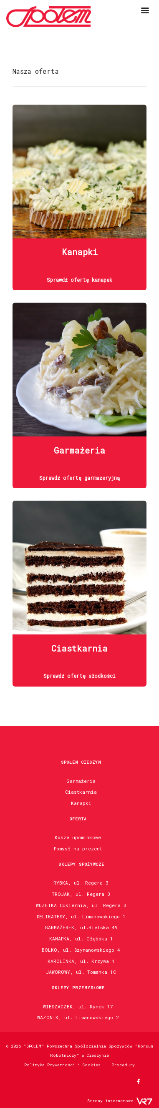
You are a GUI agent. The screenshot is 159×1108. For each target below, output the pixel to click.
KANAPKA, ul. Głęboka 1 (81, 938)
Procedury (123, 1065)
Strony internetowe (110, 1100)
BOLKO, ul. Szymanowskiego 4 (81, 950)
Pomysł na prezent (78, 848)
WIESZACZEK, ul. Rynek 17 (78, 1006)
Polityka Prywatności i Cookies (62, 1065)
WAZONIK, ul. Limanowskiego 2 (78, 1017)
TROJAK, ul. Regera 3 (81, 894)
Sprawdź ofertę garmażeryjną (79, 477)
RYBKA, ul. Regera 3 (81, 883)
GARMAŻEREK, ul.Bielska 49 (81, 927)
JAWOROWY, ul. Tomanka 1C (81, 972)
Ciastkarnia (81, 792)
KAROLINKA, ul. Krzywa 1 (81, 961)
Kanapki (81, 803)
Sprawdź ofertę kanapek (79, 279)
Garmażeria (81, 781)
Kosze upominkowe (78, 837)
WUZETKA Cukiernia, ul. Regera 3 (81, 905)
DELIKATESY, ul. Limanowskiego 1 (81, 916)
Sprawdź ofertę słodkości (79, 675)
